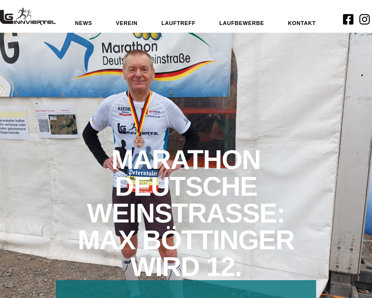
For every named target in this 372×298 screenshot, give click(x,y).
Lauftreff (178, 23)
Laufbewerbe (241, 23)
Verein (127, 23)
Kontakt (302, 23)
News (83, 23)
